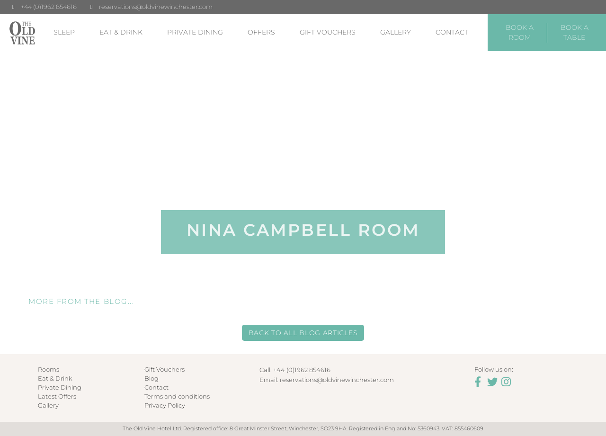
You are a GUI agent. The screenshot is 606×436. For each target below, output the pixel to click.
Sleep (64, 32)
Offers (261, 32)
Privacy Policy (164, 405)
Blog (151, 378)
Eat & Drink (121, 32)
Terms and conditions (177, 396)
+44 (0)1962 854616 (49, 6)
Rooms (48, 369)
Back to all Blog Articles (303, 333)
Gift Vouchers (328, 32)
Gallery (395, 32)
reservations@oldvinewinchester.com (156, 6)
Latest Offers (57, 396)
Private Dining (195, 32)
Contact (452, 32)
